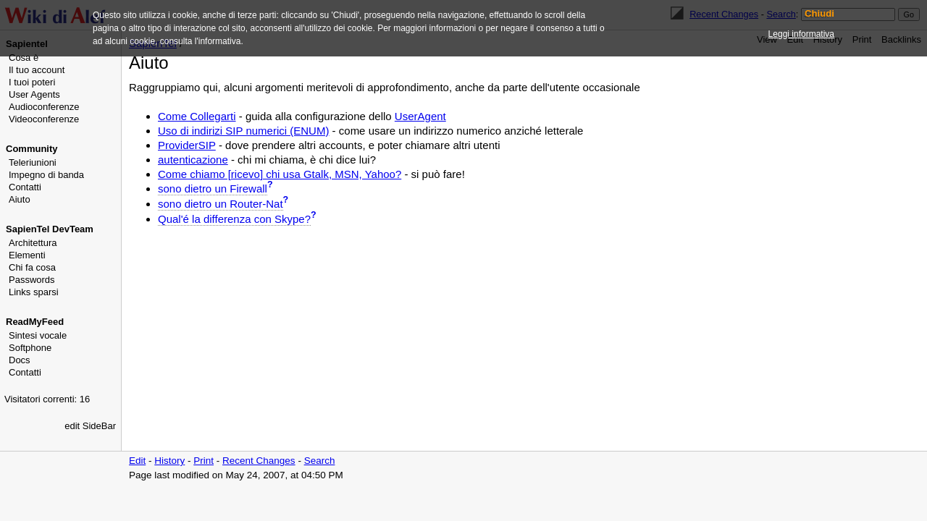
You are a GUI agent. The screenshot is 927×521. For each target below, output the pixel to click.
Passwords (32, 279)
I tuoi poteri (32, 82)
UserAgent (420, 116)
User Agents (34, 94)
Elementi (27, 255)
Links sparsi (34, 292)
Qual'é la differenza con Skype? (234, 219)
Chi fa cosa (32, 267)
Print (203, 460)
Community (32, 148)
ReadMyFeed (35, 321)
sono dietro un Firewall (212, 188)
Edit (137, 460)
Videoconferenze (44, 119)
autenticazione (193, 159)
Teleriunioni (32, 162)
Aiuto (19, 199)
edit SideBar (90, 425)
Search (319, 460)
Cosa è (23, 57)
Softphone (30, 347)
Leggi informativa (801, 34)
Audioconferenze (44, 106)
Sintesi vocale (38, 335)
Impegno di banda (46, 174)
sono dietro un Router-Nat (220, 204)
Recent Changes (258, 460)
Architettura (32, 242)
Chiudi (819, 14)
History (169, 460)
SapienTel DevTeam (49, 229)
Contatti (25, 187)
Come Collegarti (197, 116)
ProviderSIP (187, 145)
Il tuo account (36, 69)
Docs (19, 360)
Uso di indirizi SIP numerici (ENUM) (243, 130)
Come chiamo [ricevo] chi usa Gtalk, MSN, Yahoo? (279, 174)
